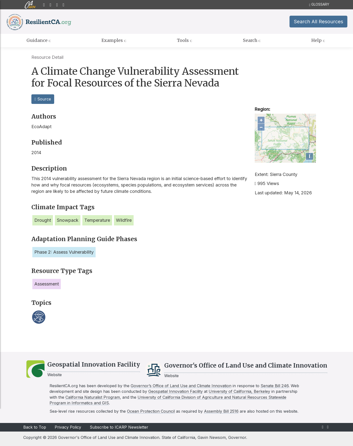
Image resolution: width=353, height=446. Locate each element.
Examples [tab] (113, 40)
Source (43, 99)
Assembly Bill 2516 (221, 411)
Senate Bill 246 (275, 385)
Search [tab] (252, 40)
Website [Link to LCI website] (171, 375)
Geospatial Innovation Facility (175, 391)
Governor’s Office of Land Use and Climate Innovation (181, 385)
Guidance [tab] (38, 40)
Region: (262, 109)
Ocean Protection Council (151, 411)
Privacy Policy (68, 427)
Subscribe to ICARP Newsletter (119, 427)
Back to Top (34, 427)
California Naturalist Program (92, 397)
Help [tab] (318, 40)
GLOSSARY (319, 4)
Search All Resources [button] (318, 22)
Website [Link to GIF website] (54, 374)
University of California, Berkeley (239, 391)
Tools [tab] (184, 40)
